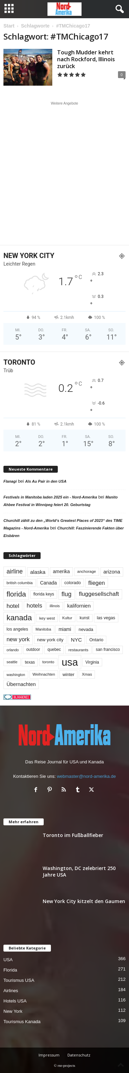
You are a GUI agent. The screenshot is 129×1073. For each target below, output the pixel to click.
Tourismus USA (18, 980)
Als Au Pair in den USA (45, 481)
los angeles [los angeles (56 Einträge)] (17, 629)
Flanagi (10, 481)
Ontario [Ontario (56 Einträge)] (96, 639)
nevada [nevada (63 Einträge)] (85, 629)
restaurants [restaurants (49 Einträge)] (78, 649)
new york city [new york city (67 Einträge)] (50, 639)
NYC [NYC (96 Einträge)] (76, 640)
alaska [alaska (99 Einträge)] (37, 572)
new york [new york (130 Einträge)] (18, 639)
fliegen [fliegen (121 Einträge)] (96, 583)
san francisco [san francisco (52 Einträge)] (108, 649)
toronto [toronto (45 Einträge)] (48, 662)
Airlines (10, 990)
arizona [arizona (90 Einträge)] (112, 572)
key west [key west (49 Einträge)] (47, 618)
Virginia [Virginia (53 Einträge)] (92, 662)
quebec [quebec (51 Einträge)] (54, 649)
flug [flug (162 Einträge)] (67, 594)
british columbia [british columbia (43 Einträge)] (20, 583)
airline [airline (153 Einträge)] (15, 571)
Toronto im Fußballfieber (73, 835)
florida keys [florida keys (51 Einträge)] (43, 594)
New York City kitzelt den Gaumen (84, 901)
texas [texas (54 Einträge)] (30, 662)
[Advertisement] (64, 173)
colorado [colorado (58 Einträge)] (72, 582)
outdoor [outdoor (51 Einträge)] (33, 649)
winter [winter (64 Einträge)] (69, 674)
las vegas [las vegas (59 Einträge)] (106, 617)
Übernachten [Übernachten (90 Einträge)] (21, 684)
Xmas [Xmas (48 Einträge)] (87, 674)
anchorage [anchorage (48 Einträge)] (86, 571)
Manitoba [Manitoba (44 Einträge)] (43, 629)
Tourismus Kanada (22, 1021)
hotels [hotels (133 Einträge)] (34, 605)
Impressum (49, 1055)
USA (8, 959)
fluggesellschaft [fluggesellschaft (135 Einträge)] (99, 594)
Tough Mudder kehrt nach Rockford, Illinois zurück (86, 59)
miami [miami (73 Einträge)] (64, 629)
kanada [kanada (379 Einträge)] (19, 617)
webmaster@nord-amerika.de (86, 776)
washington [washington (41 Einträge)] (16, 675)
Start (8, 26)
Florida (10, 970)
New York (12, 1011)
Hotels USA (14, 1001)
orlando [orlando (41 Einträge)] (13, 650)
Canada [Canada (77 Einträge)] (48, 583)
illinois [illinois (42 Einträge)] (55, 606)
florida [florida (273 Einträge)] (16, 594)
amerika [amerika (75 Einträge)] (61, 571)
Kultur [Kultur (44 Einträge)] (67, 618)
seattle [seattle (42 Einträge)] (12, 662)
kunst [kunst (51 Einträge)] (84, 617)
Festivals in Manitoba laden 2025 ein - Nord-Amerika (50, 497)
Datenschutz (78, 1055)
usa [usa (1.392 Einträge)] (70, 662)
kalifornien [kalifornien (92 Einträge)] (78, 606)
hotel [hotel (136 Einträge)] (13, 606)
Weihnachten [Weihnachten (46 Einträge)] (44, 674)
